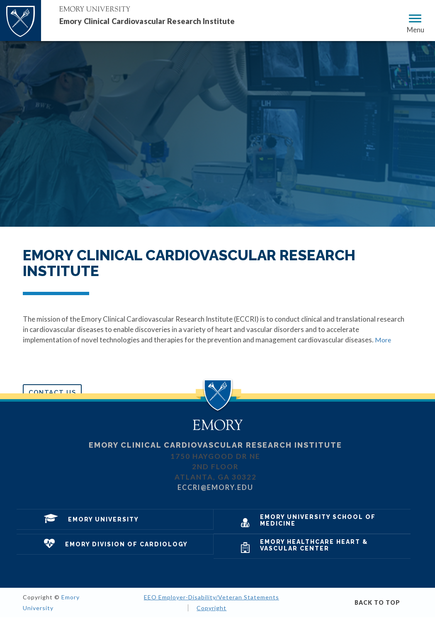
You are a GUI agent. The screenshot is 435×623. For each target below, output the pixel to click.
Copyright (211, 613)
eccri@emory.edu (215, 493)
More (383, 339)
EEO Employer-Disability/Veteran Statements (211, 603)
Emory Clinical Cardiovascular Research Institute (162, 21)
